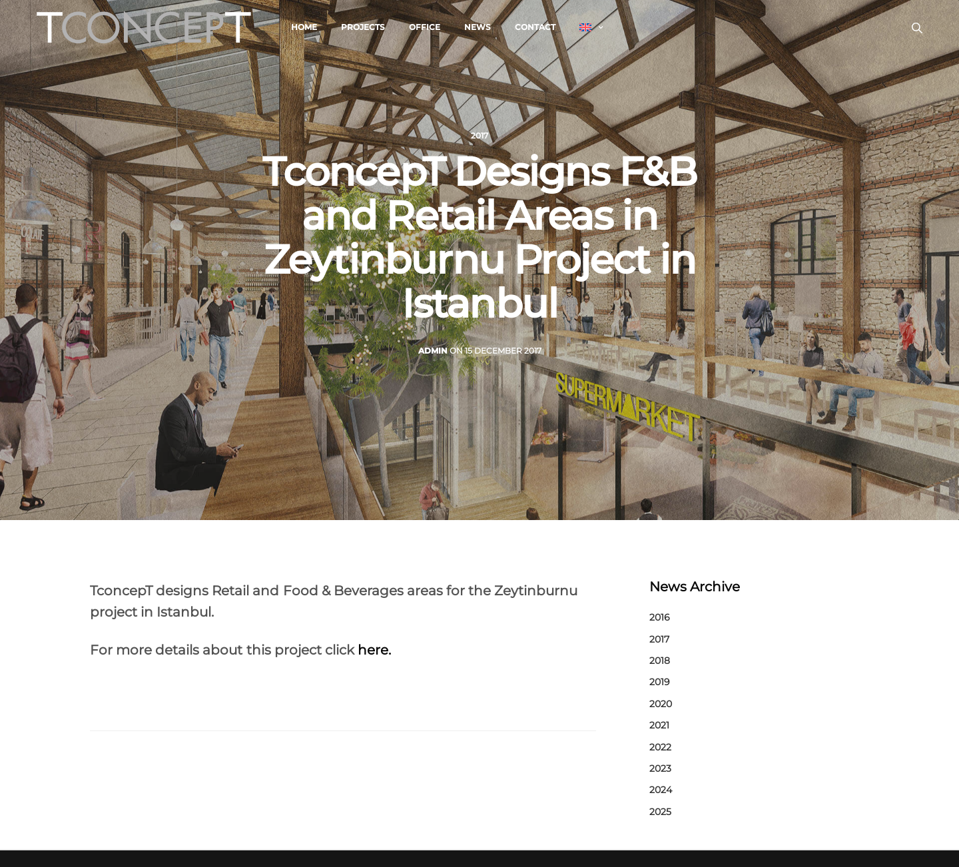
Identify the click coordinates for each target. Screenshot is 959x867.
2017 (479, 136)
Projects (363, 27)
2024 (660, 790)
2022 (660, 747)
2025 (660, 812)
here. (374, 650)
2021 (659, 725)
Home (304, 27)
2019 (659, 682)
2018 (659, 661)
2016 (659, 617)
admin (433, 351)
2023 (660, 768)
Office (424, 27)
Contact (535, 27)
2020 (660, 704)
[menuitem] (591, 27)
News (477, 27)
